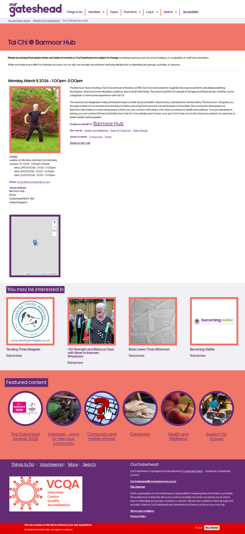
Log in (151, 13)
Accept (198, 527)
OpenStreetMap (41, 274)
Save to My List (80, 143)
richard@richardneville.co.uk (34, 182)
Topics (114, 12)
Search (169, 13)
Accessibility (191, 12)
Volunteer (95, 13)
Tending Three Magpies (23, 349)
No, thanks (211, 527)
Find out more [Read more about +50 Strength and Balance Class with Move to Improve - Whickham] (75, 362)
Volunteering (51, 464)
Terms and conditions (142, 511)
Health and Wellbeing (96, 130)
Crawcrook (95, 137)
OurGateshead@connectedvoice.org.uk (154, 481)
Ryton (108, 137)
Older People (140, 130)
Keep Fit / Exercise (120, 130)
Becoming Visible (202, 349)
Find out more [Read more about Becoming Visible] (197, 355)
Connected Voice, (194, 471)
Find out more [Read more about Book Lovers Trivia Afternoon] (136, 355)
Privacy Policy (138, 516)
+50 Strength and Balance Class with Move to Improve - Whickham (91, 353)
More (73, 464)
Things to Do (74, 12)
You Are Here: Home (19, 21)
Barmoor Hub (108, 123)
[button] (35, 243)
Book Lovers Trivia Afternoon (149, 349)
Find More (131, 13)
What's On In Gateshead (46, 21)
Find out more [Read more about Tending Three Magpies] (14, 355)
